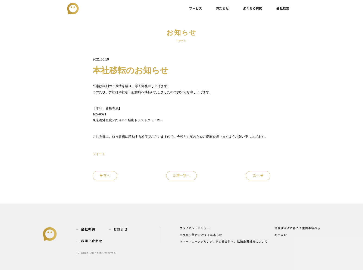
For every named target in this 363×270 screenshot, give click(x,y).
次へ (258, 175)
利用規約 (281, 235)
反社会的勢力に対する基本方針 (200, 235)
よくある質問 (252, 8)
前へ (105, 175)
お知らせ (222, 8)
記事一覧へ (181, 175)
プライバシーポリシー (194, 228)
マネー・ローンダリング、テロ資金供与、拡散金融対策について (223, 241)
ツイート (99, 154)
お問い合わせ (91, 240)
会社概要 (282, 8)
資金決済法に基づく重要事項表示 (297, 228)
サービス (195, 8)
